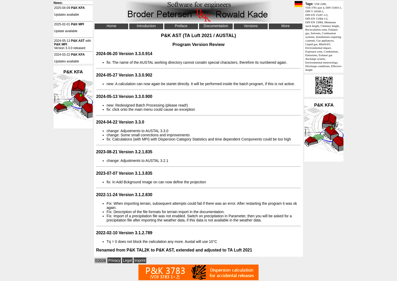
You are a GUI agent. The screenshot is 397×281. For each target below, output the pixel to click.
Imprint (140, 260)
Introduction (146, 26)
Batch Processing (150, 105)
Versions (251, 26)
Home (111, 26)
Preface (181, 26)
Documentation (216, 26)
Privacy (114, 260)
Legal (127, 260)
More (285, 26)
